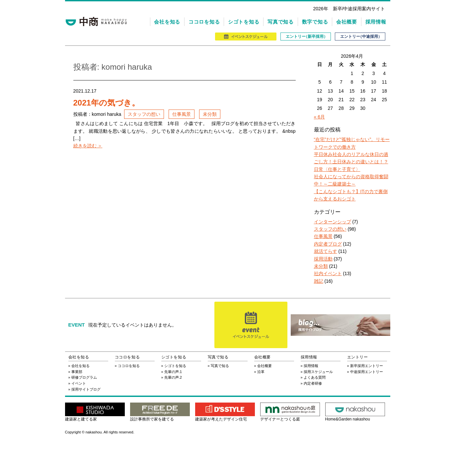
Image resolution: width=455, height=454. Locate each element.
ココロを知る (204, 22)
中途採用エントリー (366, 372)
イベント (78, 383)
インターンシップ (332, 221)
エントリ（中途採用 (360, 36)
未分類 (210, 114)
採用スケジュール (318, 372)
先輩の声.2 (173, 377)
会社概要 (346, 22)
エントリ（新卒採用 (306, 36)
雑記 (318, 281)
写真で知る (280, 22)
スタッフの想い (144, 114)
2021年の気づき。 (106, 102)
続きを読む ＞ (88, 145)
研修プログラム (84, 377)
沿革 (261, 372)
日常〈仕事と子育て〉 (337, 169)
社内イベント (328, 273)
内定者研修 (313, 383)
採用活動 (323, 259)
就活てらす (325, 251)
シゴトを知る (244, 22)
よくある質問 (315, 377)
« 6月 (319, 116)
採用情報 (375, 22)
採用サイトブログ (86, 389)
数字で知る (315, 22)
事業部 (76, 372)
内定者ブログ (328, 244)
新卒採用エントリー (366, 366)
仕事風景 (181, 114)
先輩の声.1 (173, 372)
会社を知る (167, 22)
